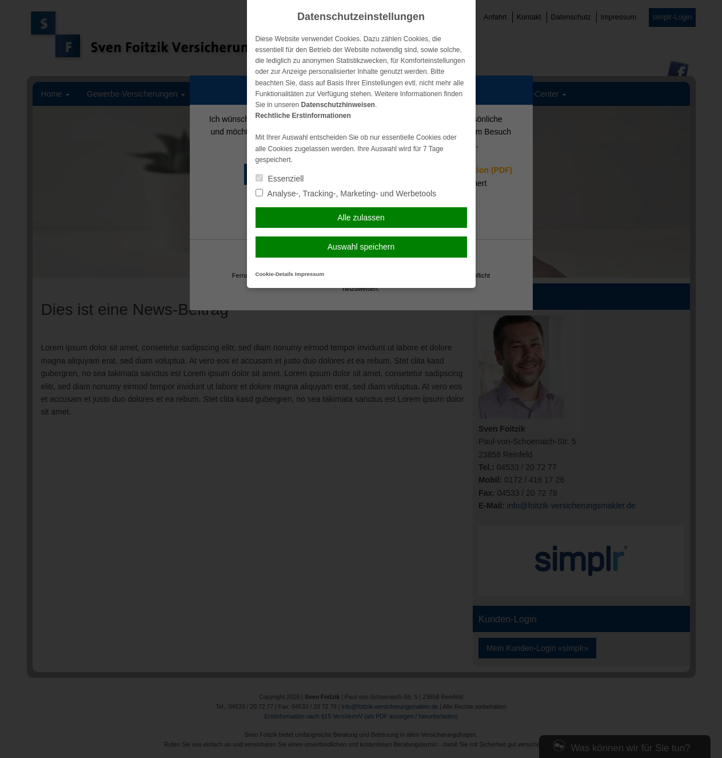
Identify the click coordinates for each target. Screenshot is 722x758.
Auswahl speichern (361, 246)
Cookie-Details (275, 274)
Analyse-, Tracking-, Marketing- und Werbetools (346, 193)
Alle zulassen (361, 217)
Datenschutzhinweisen (338, 105)
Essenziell (280, 178)
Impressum (309, 274)
